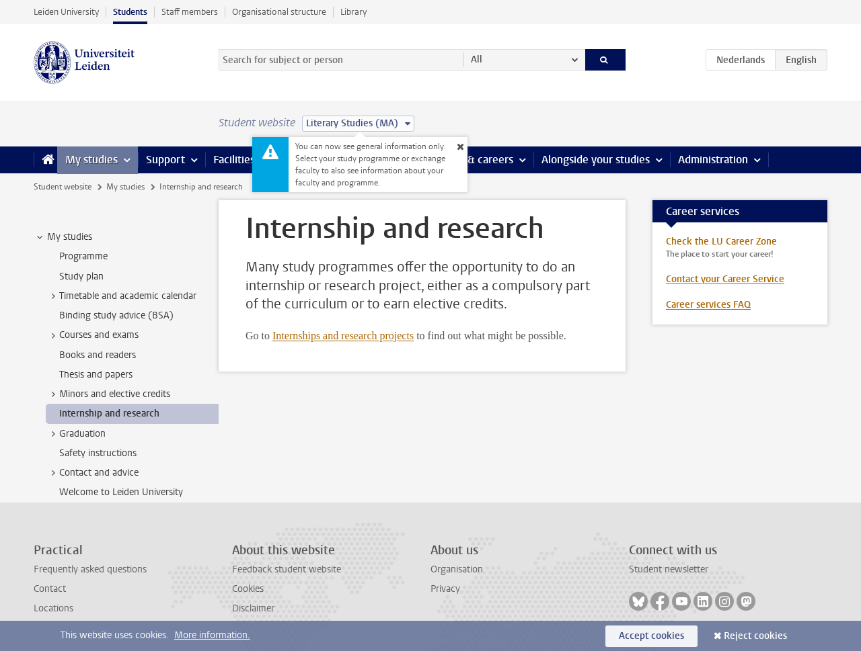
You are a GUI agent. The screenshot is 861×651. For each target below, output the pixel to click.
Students (130, 11)
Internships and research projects (343, 335)
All (476, 59)
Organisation (456, 569)
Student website (62, 186)
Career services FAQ (708, 304)
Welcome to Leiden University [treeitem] (121, 492)
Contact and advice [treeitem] (92, 473)
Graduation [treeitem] (76, 434)
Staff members (189, 11)
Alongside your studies (595, 160)
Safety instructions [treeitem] (98, 453)
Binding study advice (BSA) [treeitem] (116, 315)
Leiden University (66, 11)
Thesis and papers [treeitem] (96, 374)
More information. (212, 635)
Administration (713, 160)
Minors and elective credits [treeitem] (108, 394)
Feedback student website (286, 569)
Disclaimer (253, 608)
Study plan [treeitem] (81, 276)
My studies (91, 160)
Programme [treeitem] (83, 256)
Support (165, 160)
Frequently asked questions (90, 569)
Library (353, 11)
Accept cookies (651, 636)
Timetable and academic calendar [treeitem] (121, 296)
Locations (53, 608)
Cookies (248, 588)
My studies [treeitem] (63, 237)
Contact (50, 588)
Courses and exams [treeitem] (92, 335)
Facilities (234, 160)
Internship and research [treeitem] (109, 413)
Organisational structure (279, 11)
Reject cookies (755, 636)
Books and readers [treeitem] (97, 355)
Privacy (445, 588)
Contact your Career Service (725, 279)
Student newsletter (668, 569)
